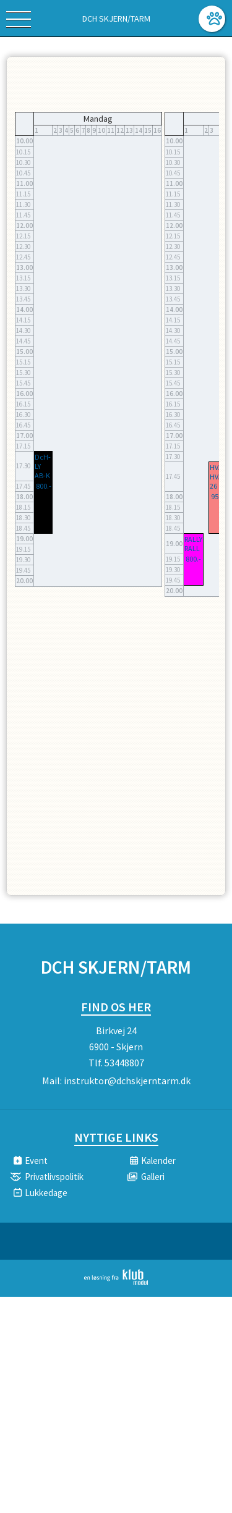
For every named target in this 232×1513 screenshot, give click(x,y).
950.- (218, 496)
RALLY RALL (193, 543)
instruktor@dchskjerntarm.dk (127, 1080)
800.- (43, 486)
